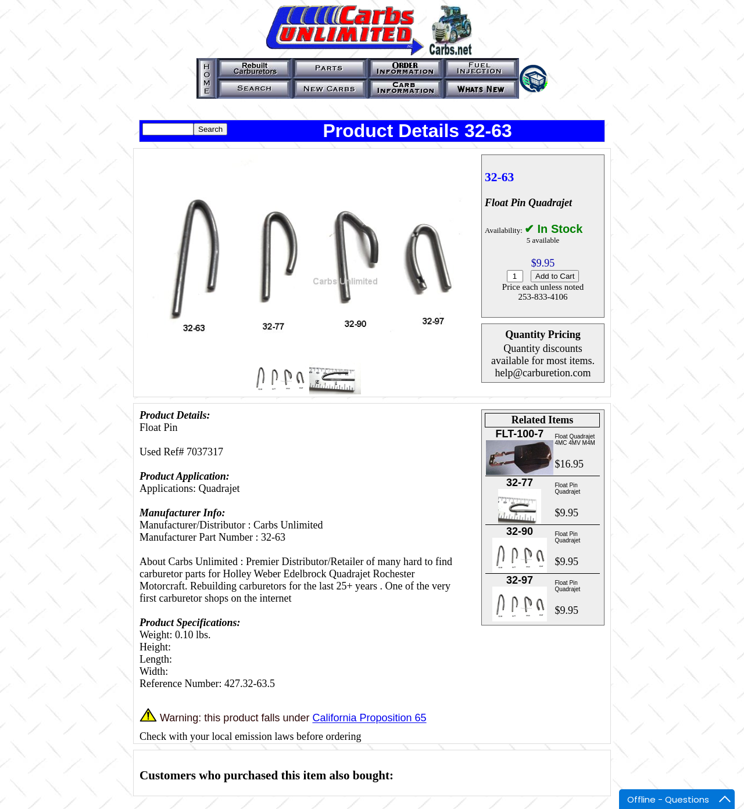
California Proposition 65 (369, 718)
